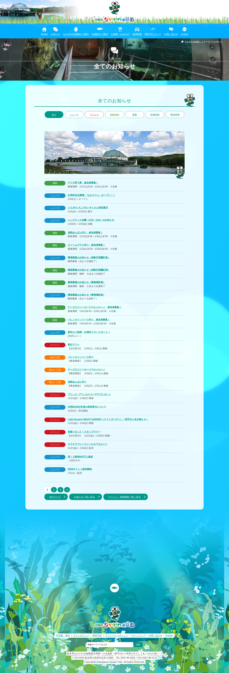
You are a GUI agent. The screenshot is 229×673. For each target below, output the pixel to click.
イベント (94, 114)
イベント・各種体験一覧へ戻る (124, 497)
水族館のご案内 (100, 34)
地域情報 (137, 34)
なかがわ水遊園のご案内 (76, 34)
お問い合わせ (171, 34)
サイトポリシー (81, 635)
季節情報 (175, 114)
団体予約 (97, 635)
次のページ (55, 497)
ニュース (74, 114)
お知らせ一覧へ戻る (84, 497)
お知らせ (55, 34)
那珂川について (153, 34)
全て (54, 114)
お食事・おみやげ (120, 34)
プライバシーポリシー (116, 635)
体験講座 (114, 114)
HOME (44, 34)
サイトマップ (138, 635)
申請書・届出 (63, 635)
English (184, 34)
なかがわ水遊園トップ (195, 42)
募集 (134, 114)
